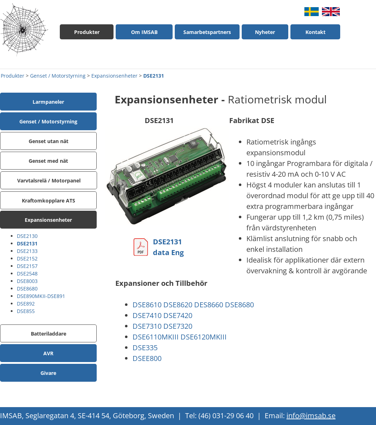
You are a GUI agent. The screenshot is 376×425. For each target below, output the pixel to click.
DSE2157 (27, 266)
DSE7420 (177, 315)
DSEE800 (147, 358)
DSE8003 (27, 281)
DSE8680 (27, 288)
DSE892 (26, 303)
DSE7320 (177, 326)
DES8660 (208, 304)
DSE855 (26, 311)
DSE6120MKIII (203, 337)
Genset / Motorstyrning (58, 75)
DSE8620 (177, 304)
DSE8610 (147, 304)
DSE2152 (27, 258)
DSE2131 (153, 75)
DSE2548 (27, 273)
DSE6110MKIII (155, 337)
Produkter (12, 75)
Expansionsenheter (114, 75)
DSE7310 (147, 326)
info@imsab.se (311, 415)
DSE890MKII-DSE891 (41, 296)
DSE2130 (27, 236)
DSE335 (145, 347)
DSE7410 (147, 315)
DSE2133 (27, 251)
